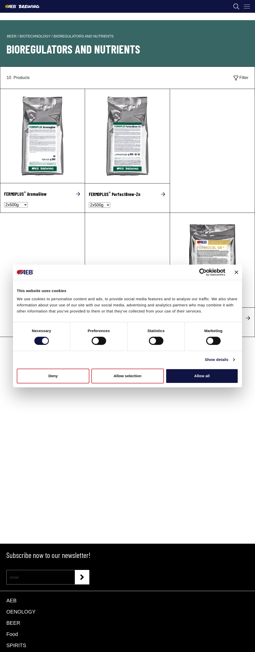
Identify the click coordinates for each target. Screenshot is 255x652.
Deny (53, 376)
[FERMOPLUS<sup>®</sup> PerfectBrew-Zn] (127, 194)
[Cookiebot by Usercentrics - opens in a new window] (203, 272)
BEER (13, 623)
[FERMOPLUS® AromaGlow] (42, 136)
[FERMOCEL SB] (212, 260)
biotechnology (36, 36)
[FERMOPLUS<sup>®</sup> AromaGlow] (42, 194)
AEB (11, 600)
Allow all (202, 376)
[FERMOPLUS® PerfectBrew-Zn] (127, 136)
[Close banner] (236, 272)
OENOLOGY (20, 612)
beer (12, 36)
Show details (217, 359)
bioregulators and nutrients (83, 36)
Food (12, 634)
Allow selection (127, 376)
